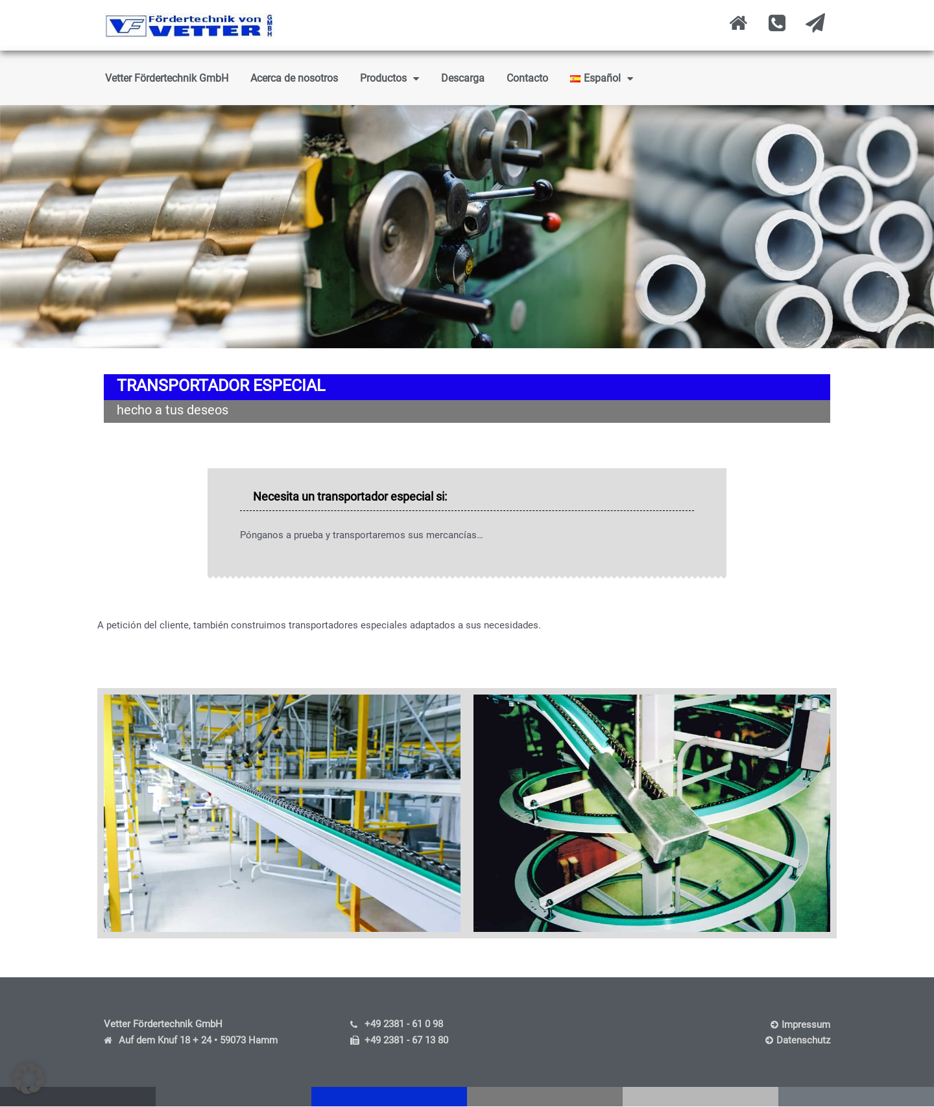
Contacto (527, 78)
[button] (28, 1078)
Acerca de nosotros (294, 78)
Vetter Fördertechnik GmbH (166, 78)
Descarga (463, 78)
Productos (389, 78)
